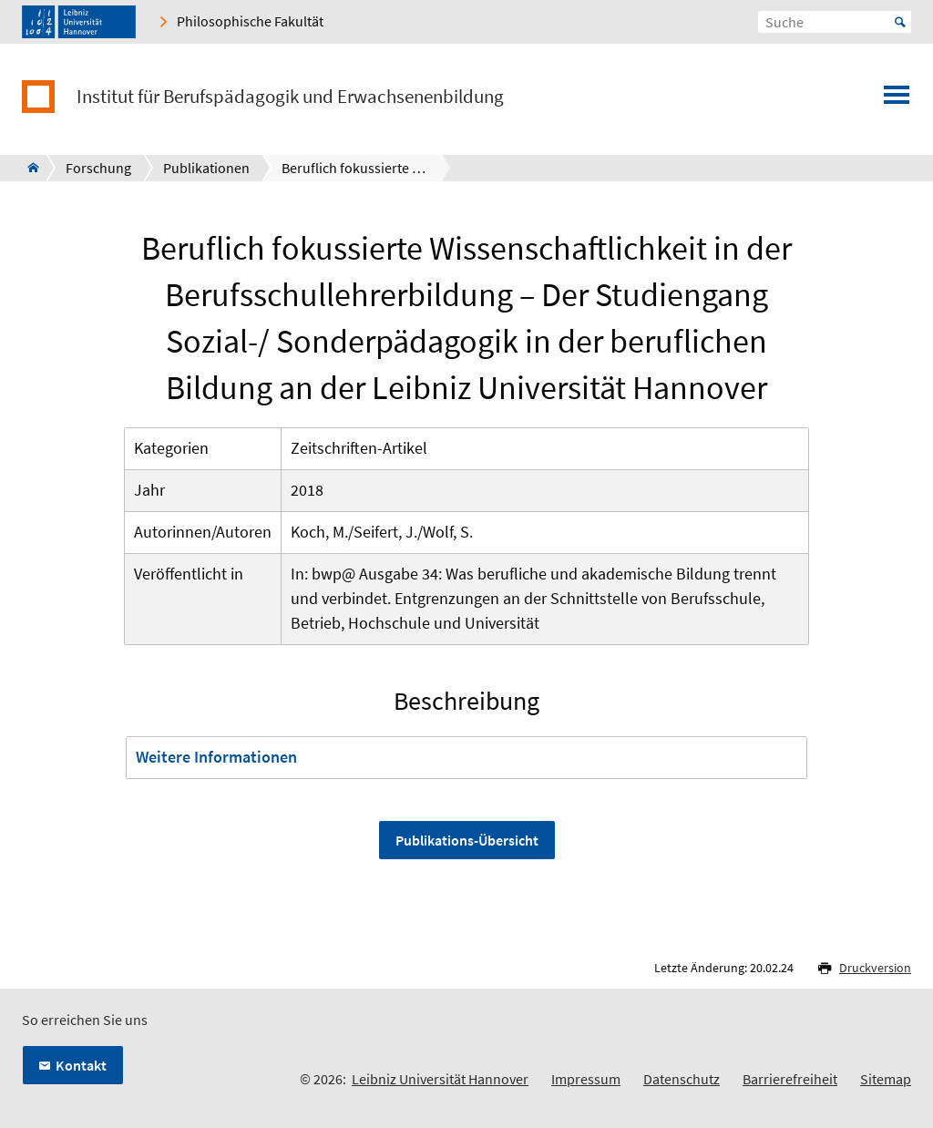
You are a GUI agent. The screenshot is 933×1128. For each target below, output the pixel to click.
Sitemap (885, 1079)
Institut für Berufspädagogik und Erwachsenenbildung (290, 97)
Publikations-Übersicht (466, 840)
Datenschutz (681, 1079)
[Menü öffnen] (896, 100)
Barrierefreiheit (790, 1079)
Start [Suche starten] (900, 22)
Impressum (585, 1079)
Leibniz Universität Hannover (440, 1079)
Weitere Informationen (216, 756)
